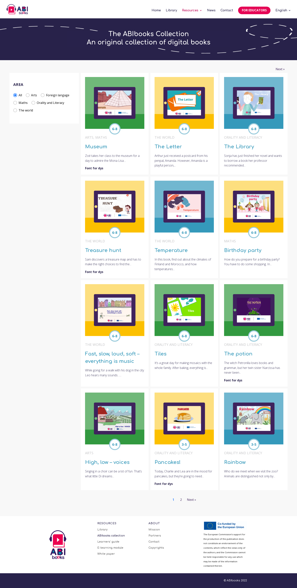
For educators (254, 10)
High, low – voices (107, 462)
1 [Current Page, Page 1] (173, 500)
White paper (106, 554)
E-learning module (110, 548)
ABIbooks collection (111, 535)
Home (156, 10)
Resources (190, 10)
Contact (226, 10)
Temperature (171, 250)
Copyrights (156, 548)
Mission (154, 529)
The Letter (168, 146)
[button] (17, 95)
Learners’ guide (108, 542)
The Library (239, 146)
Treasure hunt (103, 250)
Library (171, 10)
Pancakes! (168, 462)
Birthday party (242, 250)
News (211, 10)
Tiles (160, 354)
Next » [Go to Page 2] (280, 69)
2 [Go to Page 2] (181, 500)
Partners (154, 535)
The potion (238, 354)
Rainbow (235, 462)
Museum (96, 146)
